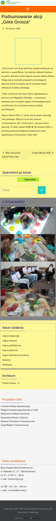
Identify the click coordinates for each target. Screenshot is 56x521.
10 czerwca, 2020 (13, 28)
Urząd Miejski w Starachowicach (15, 425)
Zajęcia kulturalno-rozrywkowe (15, 355)
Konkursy (6, 360)
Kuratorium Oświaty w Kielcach (14, 417)
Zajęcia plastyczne (10, 350)
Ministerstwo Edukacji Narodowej (15, 414)
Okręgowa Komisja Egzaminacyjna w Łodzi (19, 410)
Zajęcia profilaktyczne (11, 345)
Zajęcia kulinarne (9, 341)
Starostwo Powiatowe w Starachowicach (18, 421)
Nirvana (26, 518)
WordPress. (36, 518)
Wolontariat (7, 365)
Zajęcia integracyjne (10, 336)
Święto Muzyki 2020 (43, 153)
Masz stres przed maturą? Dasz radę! (11, 155)
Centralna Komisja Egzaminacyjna (15, 406)
